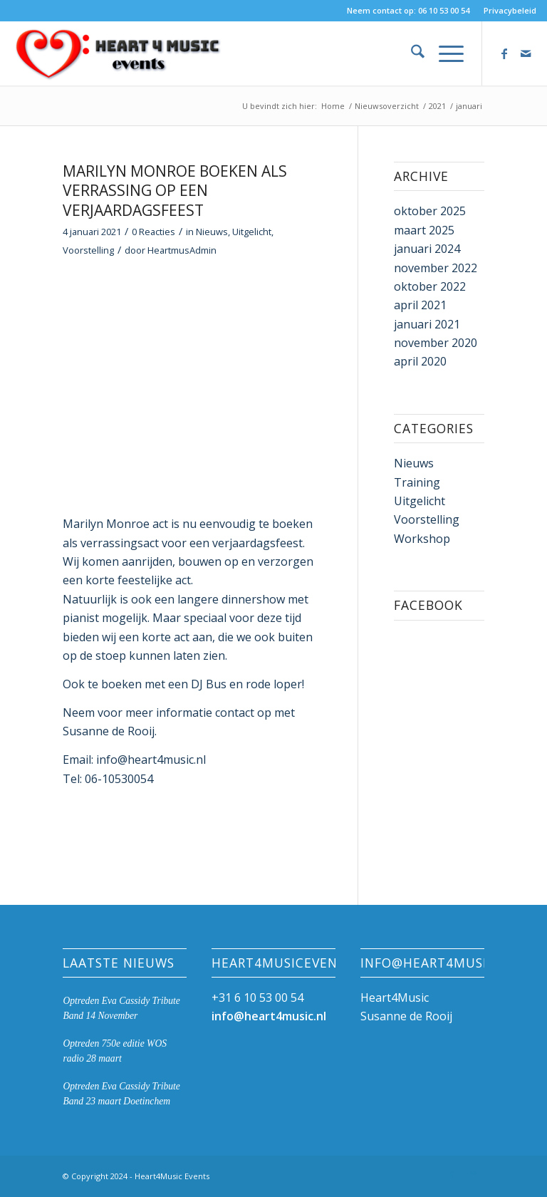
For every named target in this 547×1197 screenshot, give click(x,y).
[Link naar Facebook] (504, 53)
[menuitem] (506, 10)
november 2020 (435, 343)
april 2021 (420, 305)
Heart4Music (394, 997)
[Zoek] (410, 53)
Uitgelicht (251, 231)
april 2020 (420, 361)
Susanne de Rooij (406, 1016)
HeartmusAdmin (182, 250)
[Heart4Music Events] (117, 53)
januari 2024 (427, 248)
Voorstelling (88, 250)
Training (417, 482)
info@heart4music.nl (269, 1016)
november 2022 (435, 268)
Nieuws (212, 231)
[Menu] (444, 53)
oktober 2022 (430, 286)
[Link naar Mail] (525, 53)
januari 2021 (427, 324)
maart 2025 (424, 230)
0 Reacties (153, 231)
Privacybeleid (510, 10)
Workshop (422, 538)
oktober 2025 (430, 211)
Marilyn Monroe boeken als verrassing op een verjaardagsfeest (175, 190)
